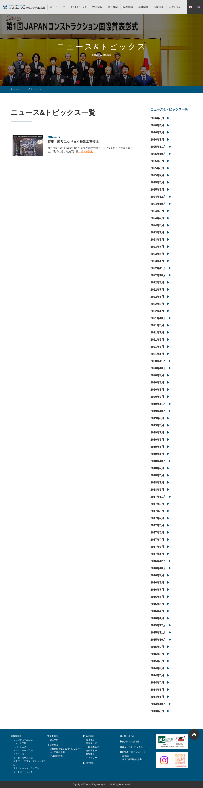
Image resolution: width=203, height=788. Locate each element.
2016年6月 (157, 596)
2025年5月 (157, 182)
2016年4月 (157, 611)
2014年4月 (157, 682)
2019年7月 (157, 432)
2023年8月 (157, 239)
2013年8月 (157, 711)
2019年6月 (157, 439)
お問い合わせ (176, 7)
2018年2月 (157, 489)
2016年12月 (158, 561)
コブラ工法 (18, 754)
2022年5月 (157, 296)
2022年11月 (158, 268)
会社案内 (143, 7)
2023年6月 (157, 253)
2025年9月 (157, 161)
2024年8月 (157, 211)
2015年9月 (157, 646)
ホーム (54, 7)
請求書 (125, 756)
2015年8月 (157, 653)
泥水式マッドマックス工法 (26, 768)
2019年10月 (158, 411)
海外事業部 (91, 750)
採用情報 (159, 7)
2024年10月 (158, 203)
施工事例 (113, 7)
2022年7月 (157, 289)
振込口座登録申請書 (132, 759)
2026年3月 (157, 132)
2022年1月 (157, 311)
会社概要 (90, 740)
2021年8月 (157, 325)
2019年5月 (157, 446)
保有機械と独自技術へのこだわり (66, 748)
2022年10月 (158, 275)
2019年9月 (157, 418)
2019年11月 (158, 403)
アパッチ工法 (19, 747)
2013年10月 (158, 703)
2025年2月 (157, 189)
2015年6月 (157, 661)
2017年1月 (157, 553)
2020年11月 (158, 361)
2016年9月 (157, 575)
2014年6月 (157, 675)
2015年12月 (158, 625)
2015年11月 (158, 632)
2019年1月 (157, 453)
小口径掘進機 (56, 756)
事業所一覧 (91, 743)
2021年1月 (157, 353)
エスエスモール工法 (23, 750)
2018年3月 (157, 482)
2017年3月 (157, 546)
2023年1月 (157, 261)
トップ (14, 89)
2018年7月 (157, 468)
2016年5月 (157, 603)
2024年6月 (157, 225)
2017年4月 (157, 539)
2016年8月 (157, 582)
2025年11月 (158, 146)
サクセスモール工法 (23, 757)
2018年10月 (158, 461)
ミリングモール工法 (23, 740)
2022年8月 (157, 282)
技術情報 (97, 7)
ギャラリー (91, 757)
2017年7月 (157, 518)
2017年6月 (157, 525)
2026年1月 (157, 139)
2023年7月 (157, 246)
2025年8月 (157, 168)
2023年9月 (157, 232)
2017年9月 (157, 503)
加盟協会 (90, 754)
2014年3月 (157, 689)
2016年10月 (158, 568)
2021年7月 (157, 332)
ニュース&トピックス (75, 7)
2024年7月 (157, 218)
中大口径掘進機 (57, 752)
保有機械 (128, 7)
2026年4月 (157, 125)
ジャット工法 (19, 743)
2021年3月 (157, 346)
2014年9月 (157, 668)
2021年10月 (158, 318)
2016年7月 (157, 589)
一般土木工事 (92, 747)
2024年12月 (158, 196)
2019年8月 (157, 425)
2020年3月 (157, 389)
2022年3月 (157, 303)
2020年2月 (157, 396)
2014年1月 (157, 696)
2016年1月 (157, 618)
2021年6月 (157, 339)
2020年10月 (158, 368)
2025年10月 (158, 153)
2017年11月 (158, 496)
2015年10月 (158, 639)
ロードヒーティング (23, 772)
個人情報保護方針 (129, 741)
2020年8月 (157, 382)
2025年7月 (157, 175)
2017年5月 (157, 532)
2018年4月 (157, 475)
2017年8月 (157, 511)
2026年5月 (157, 118)
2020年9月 (157, 375)
